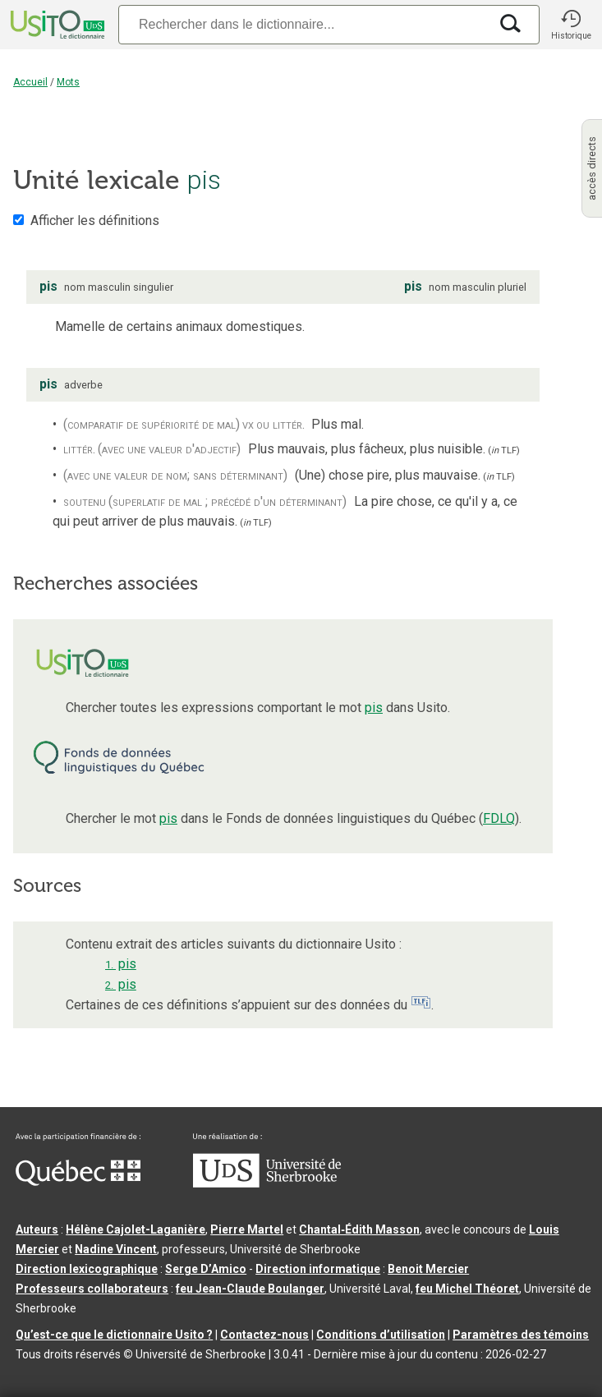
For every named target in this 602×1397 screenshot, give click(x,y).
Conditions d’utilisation (380, 1334)
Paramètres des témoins (521, 1334)
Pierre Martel (246, 1229)
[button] (570, 24)
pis (374, 707)
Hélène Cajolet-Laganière (135, 1229)
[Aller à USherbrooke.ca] (267, 1183)
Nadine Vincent (116, 1249)
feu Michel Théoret (467, 1288)
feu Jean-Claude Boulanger (250, 1288)
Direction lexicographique (87, 1268)
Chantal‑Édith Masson (359, 1229)
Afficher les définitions (94, 220)
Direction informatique (317, 1268)
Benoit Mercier (428, 1268)
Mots (68, 82)
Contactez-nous (264, 1334)
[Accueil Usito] (56, 24)
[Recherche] (303, 24)
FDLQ (499, 818)
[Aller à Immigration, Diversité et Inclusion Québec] (78, 1181)
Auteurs (37, 1229)
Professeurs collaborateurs (92, 1288)
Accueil (30, 82)
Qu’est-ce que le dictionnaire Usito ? (114, 1334)
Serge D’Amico (205, 1268)
